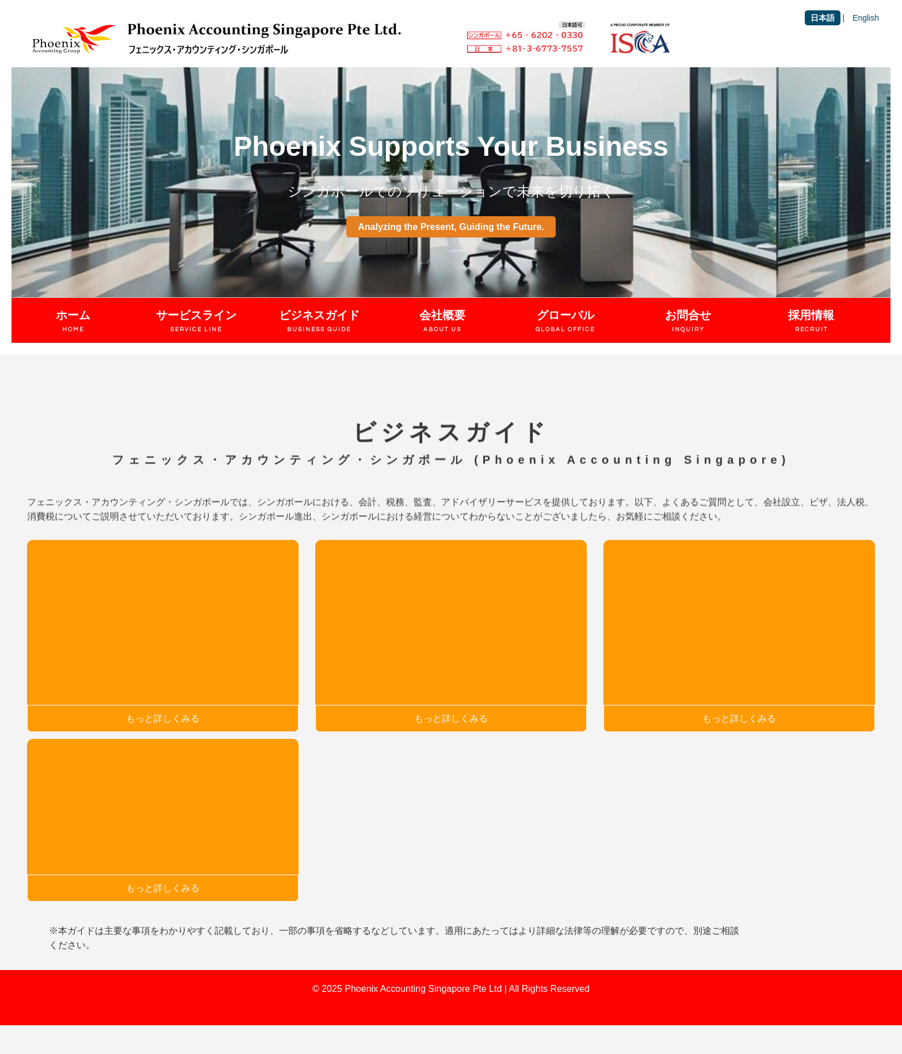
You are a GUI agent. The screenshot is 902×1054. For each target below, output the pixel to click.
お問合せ (688, 322)
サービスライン (196, 322)
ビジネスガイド (319, 322)
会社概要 (442, 322)
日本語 (823, 17)
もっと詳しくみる (163, 718)
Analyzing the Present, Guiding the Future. (451, 227)
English (866, 17)
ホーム (73, 322)
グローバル (565, 322)
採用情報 (811, 322)
